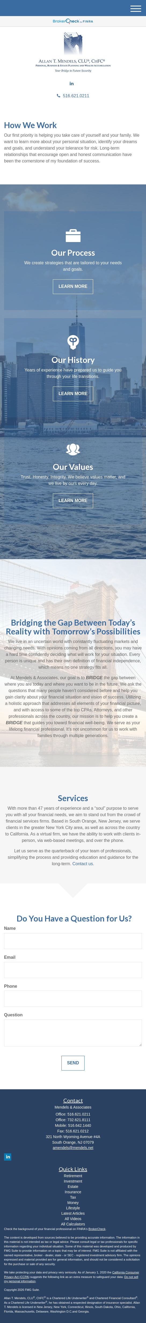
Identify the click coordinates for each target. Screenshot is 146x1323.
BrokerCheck (97, 1229)
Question (13, 1015)
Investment (73, 1181)
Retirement (73, 1176)
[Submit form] (73, 1063)
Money (73, 1203)
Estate (73, 1186)
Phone (10, 986)
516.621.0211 (73, 96)
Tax (73, 1197)
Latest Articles (73, 1213)
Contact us (82, 863)
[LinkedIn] (72, 84)
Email (10, 957)
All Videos (73, 1219)
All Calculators (73, 1224)
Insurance (73, 1192)
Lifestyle (73, 1208)
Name (10, 928)
